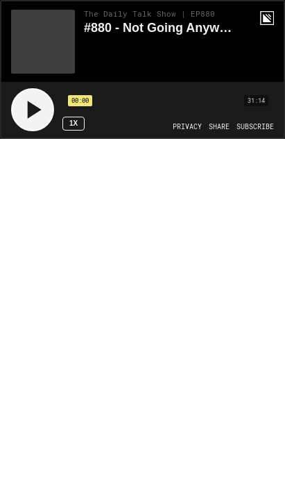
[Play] (32, 109)
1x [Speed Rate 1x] (73, 123)
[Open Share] (219, 127)
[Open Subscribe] (255, 127)
